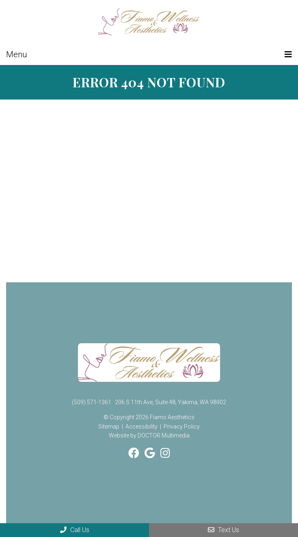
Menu (16, 54)
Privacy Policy (182, 426)
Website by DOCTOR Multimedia (149, 435)
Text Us (223, 530)
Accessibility (141, 426)
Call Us (74, 530)
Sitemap (108, 426)
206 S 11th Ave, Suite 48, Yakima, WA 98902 (170, 402)
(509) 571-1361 (91, 402)
